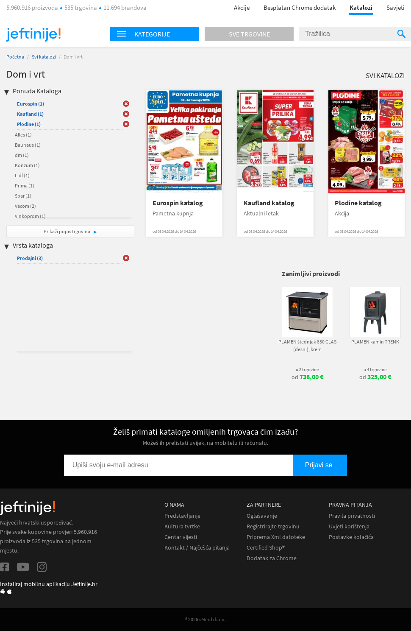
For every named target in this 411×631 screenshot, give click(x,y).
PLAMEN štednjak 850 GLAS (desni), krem (307, 345)
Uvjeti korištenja (349, 526)
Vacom (25, 206)
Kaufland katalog (269, 203)
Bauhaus (28, 145)
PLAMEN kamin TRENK (375, 341)
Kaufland (30, 114)
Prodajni (30, 258)
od (307, 377)
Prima (24, 185)
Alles (23, 134)
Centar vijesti (180, 537)
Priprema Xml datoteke (276, 537)
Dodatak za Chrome (272, 558)
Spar (23, 196)
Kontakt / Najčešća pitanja (197, 547)
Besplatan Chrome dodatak (300, 7)
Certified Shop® (266, 547)
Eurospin (30, 104)
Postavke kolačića (351, 537)
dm (22, 155)
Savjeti (395, 7)
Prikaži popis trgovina (67, 231)
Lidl (22, 175)
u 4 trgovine (375, 369)
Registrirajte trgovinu (273, 526)
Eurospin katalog (178, 203)
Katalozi (361, 7)
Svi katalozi (44, 56)
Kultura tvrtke (182, 526)
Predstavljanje (182, 515)
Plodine (29, 124)
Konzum (27, 165)
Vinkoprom (30, 216)
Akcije (242, 7)
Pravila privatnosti (352, 515)
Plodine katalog (358, 203)
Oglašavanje (262, 515)
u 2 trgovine (307, 369)
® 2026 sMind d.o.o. (205, 619)
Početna (15, 56)
